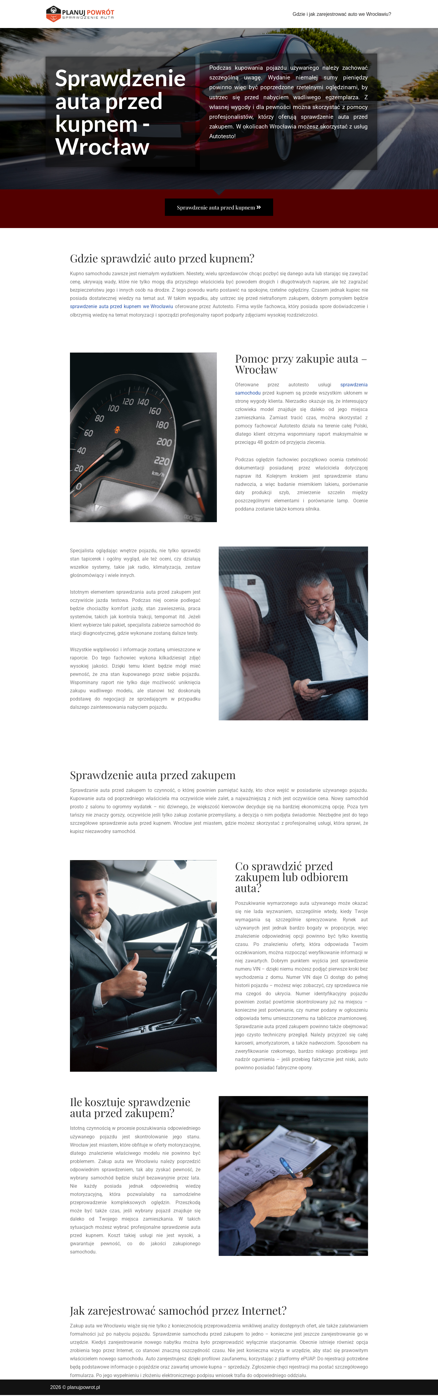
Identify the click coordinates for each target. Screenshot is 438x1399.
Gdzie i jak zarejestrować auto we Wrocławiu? (341, 14)
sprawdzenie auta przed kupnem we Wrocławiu (121, 307)
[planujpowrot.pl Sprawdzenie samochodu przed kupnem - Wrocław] (81, 14)
